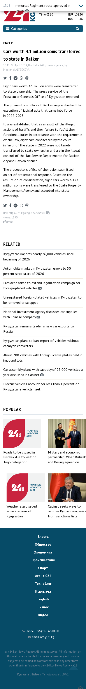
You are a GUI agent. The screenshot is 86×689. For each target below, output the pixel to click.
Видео (43, 615)
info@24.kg (47, 637)
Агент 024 (43, 575)
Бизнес (43, 607)
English (9, 43)
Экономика (43, 552)
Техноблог (43, 583)
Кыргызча (43, 591)
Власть (43, 536)
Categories (16, 28)
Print (8, 222)
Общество (43, 544)
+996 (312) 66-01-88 (47, 631)
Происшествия (43, 560)
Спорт (43, 568)
